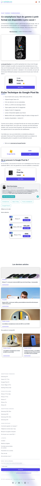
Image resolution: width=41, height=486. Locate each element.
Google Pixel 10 (5, 382)
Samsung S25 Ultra (6, 417)
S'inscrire (20, 469)
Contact (3, 440)
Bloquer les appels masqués (8, 431)
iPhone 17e (4, 402)
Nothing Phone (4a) (6, 387)
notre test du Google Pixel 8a (17, 143)
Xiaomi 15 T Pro (5, 379)
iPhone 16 (3, 405)
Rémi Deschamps (14, 31)
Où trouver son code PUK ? (8, 434)
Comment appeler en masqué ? (9, 426)
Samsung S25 (4, 419)
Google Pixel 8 (6, 205)
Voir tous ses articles (8, 196)
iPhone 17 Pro (4, 396)
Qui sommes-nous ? (6, 456)
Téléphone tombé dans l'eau (8, 428)
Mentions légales (5, 443)
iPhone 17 (3, 399)
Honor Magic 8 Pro (6, 385)
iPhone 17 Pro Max (6, 394)
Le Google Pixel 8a (6, 64)
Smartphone (7, 12)
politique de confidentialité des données (23, 472)
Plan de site (4, 453)
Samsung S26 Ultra (6, 411)
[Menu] (39, 2)
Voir (30, 154)
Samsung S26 (4, 414)
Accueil (2, 12)
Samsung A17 (4, 376)
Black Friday (15, 201)
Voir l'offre (20, 87)
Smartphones (5, 201)
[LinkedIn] (38, 196)
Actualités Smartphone (15, 12)
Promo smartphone (27, 201)
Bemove (33, 479)
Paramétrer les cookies (7, 450)
